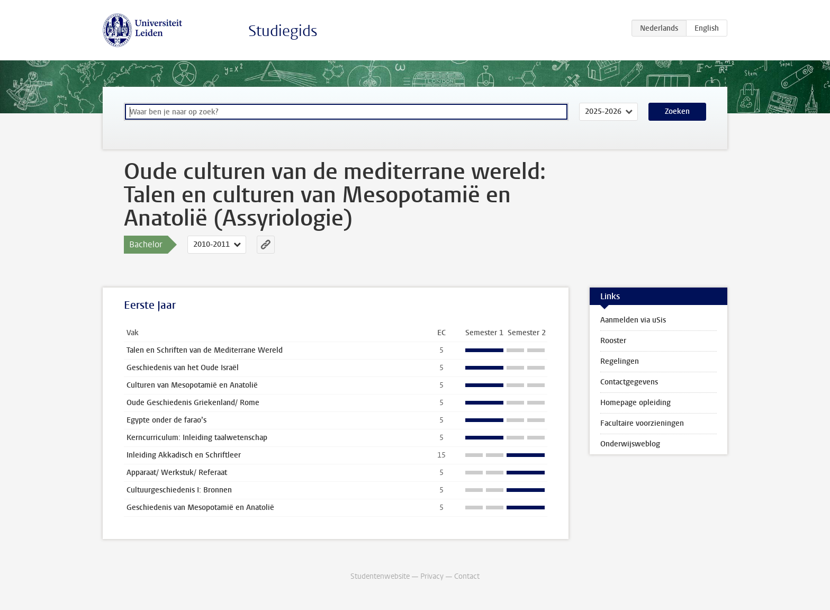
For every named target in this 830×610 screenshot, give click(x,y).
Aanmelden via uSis (633, 320)
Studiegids (283, 31)
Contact (467, 576)
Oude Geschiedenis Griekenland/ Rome (193, 403)
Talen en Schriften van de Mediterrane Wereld (205, 350)
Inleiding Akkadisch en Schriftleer (184, 455)
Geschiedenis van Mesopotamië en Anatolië (200, 508)
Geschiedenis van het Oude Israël (183, 368)
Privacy (432, 576)
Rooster (613, 341)
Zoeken (677, 111)
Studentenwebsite (380, 576)
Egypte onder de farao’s (166, 420)
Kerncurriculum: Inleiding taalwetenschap (197, 438)
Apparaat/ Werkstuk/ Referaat (177, 473)
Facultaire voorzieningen (642, 423)
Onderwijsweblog (630, 444)
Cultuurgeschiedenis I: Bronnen (179, 490)
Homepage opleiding (635, 403)
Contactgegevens (629, 382)
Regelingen (619, 361)
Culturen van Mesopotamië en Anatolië (192, 385)
